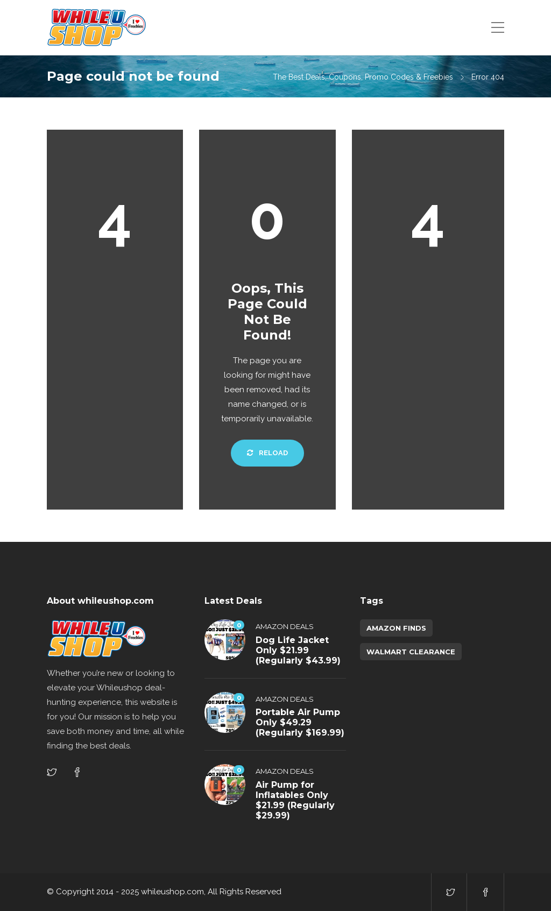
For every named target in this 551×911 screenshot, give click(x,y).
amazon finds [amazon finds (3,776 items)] (396, 628)
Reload (267, 453)
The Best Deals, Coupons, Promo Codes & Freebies (363, 77)
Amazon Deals (285, 626)
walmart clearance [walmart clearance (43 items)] (410, 651)
